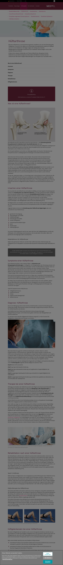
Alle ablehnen (48, 558)
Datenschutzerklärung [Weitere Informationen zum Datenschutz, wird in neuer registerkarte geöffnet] (7, 560)
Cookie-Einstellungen (48, 554)
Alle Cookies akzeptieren (47, 562)
